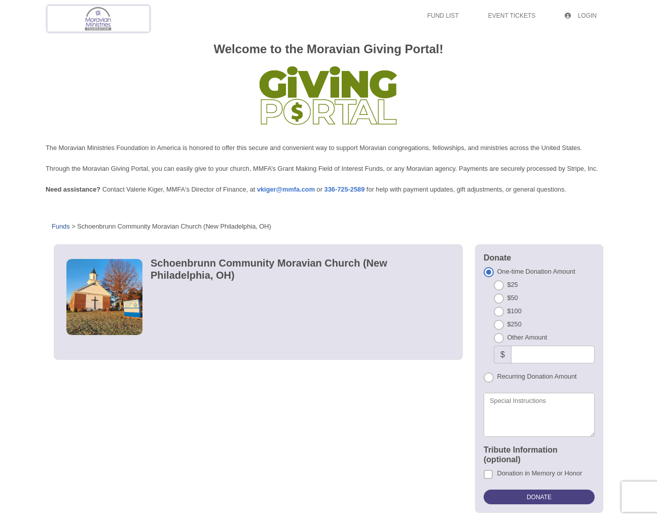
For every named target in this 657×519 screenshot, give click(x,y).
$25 (512, 284)
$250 (514, 324)
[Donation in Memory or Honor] (488, 474)
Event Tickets (512, 15)
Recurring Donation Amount (536, 376)
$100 (514, 311)
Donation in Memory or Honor (539, 473)
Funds (61, 226)
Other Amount (527, 337)
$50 (512, 298)
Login (581, 15)
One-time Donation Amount (536, 271)
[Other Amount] (553, 354)
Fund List (443, 15)
